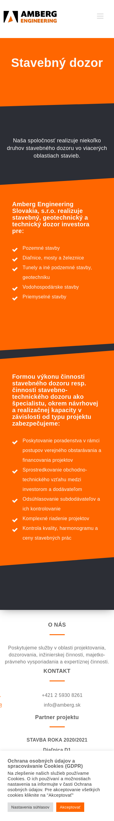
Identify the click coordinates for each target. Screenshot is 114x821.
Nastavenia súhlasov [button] (30, 807)
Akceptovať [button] (70, 807)
